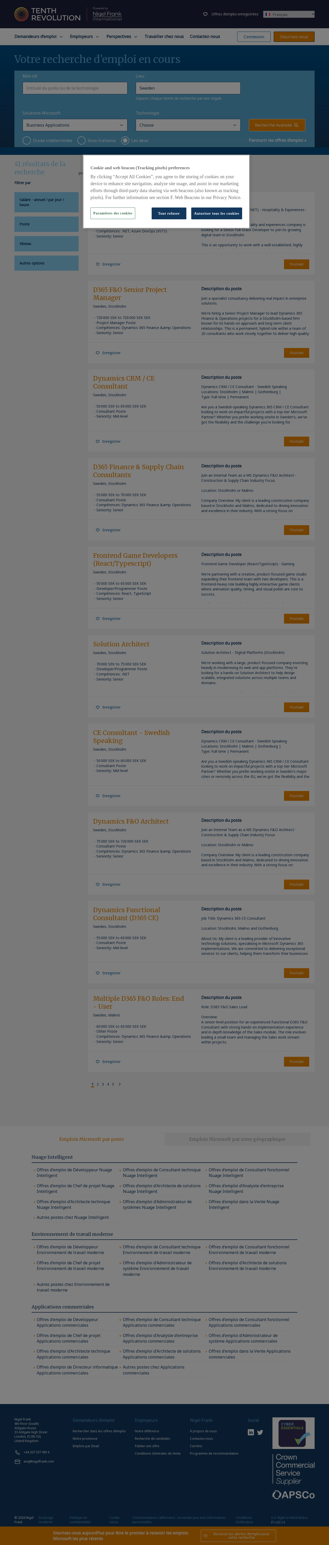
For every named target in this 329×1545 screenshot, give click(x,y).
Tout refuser (169, 213)
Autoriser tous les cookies (216, 213)
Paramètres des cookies (112, 213)
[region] (166, 192)
